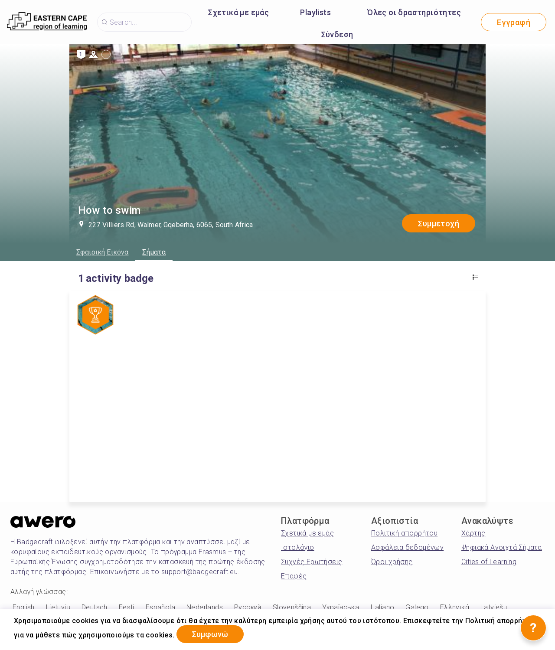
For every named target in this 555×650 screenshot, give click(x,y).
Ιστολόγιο (297, 547)
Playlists (315, 12)
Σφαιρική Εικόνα (102, 252)
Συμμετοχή (438, 223)
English (24, 607)
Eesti (126, 607)
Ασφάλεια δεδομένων (407, 547)
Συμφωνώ (211, 634)
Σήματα (154, 252)
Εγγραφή (513, 22)
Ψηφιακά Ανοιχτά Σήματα (501, 547)
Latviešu (493, 607)
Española (160, 607)
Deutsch (95, 607)
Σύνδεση (337, 34)
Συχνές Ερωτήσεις (311, 562)
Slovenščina (292, 607)
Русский (247, 607)
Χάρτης (473, 533)
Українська (340, 607)
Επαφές (294, 576)
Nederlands (204, 607)
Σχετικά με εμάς (238, 12)
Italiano (382, 607)
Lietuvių (58, 607)
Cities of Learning (488, 562)
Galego (416, 607)
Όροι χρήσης (391, 562)
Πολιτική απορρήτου (404, 533)
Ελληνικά (454, 607)
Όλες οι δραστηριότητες (414, 12)
